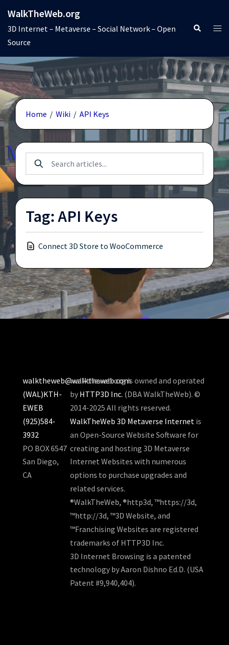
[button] (197, 28)
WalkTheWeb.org (44, 13)
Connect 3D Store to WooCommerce (100, 246)
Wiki (63, 114)
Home (36, 114)
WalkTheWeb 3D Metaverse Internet (132, 421)
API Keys (94, 114)
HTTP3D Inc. (101, 394)
